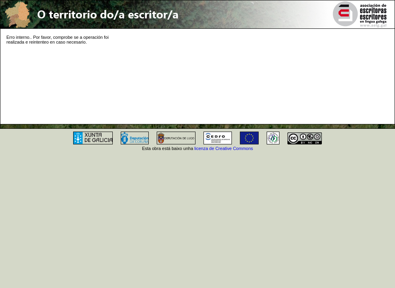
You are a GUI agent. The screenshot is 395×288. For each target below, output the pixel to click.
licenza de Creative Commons (223, 148)
